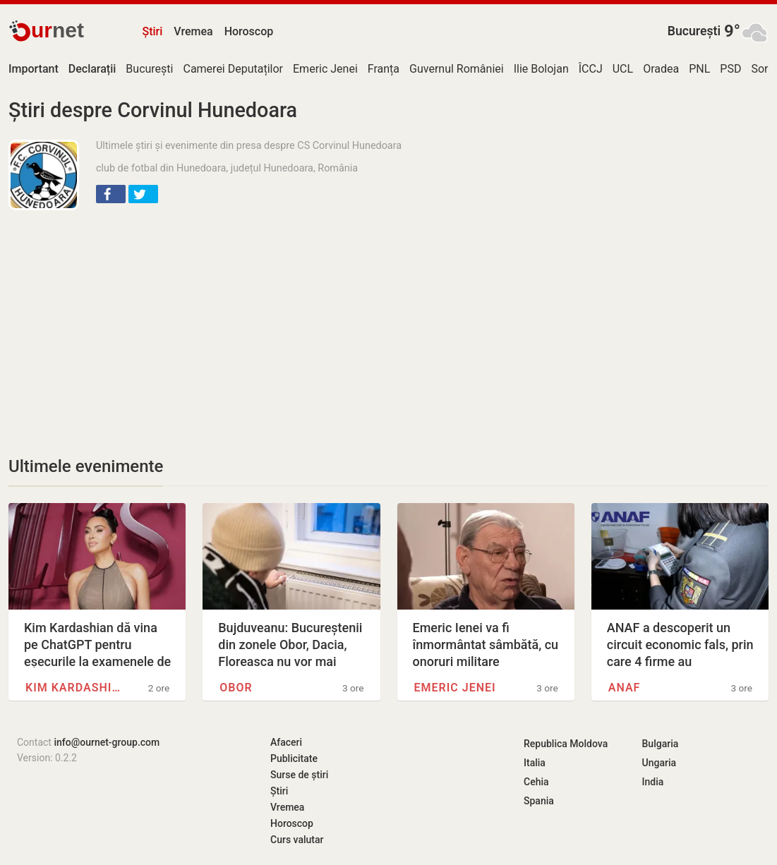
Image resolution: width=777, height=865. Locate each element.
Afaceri (286, 742)
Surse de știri (299, 774)
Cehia (536, 781)
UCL (623, 68)
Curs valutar (296, 839)
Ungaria (659, 762)
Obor (235, 687)
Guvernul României (456, 68)
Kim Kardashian (75, 687)
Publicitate (294, 758)
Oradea (661, 68)
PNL (699, 68)
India (653, 781)
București (694, 31)
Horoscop (249, 31)
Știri (153, 31)
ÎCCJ (591, 68)
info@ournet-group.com (106, 742)
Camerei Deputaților (233, 68)
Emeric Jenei (325, 68)
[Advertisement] (233, 323)
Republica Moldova (566, 743)
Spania (539, 800)
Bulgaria (660, 743)
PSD (730, 68)
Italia (535, 762)
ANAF (624, 687)
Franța (383, 68)
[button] (111, 194)
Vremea (193, 31)
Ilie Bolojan (541, 68)
